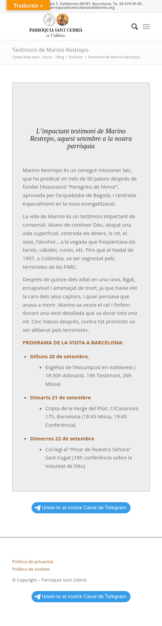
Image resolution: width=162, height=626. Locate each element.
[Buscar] (131, 26)
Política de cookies (31, 569)
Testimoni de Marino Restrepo (50, 50)
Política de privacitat (33, 561)
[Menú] (146, 26)
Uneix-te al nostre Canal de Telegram (80, 508)
